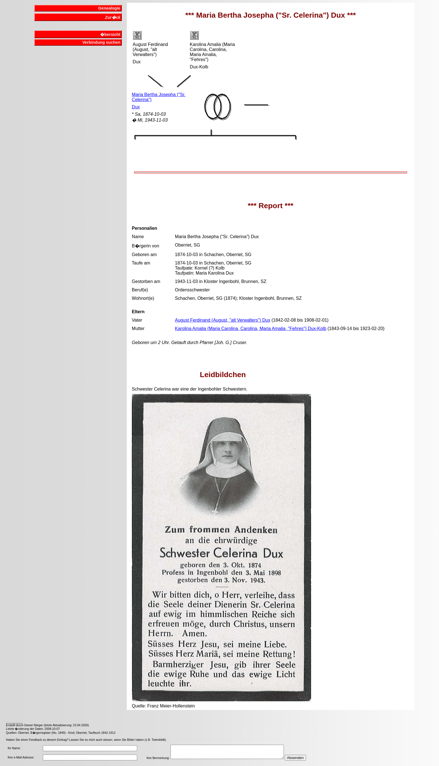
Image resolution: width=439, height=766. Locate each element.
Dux (136, 107)
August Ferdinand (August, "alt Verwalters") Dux (222, 320)
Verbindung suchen (101, 42)
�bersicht (110, 34)
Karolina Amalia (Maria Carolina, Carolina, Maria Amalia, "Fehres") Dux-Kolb (250, 328)
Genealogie (109, 8)
